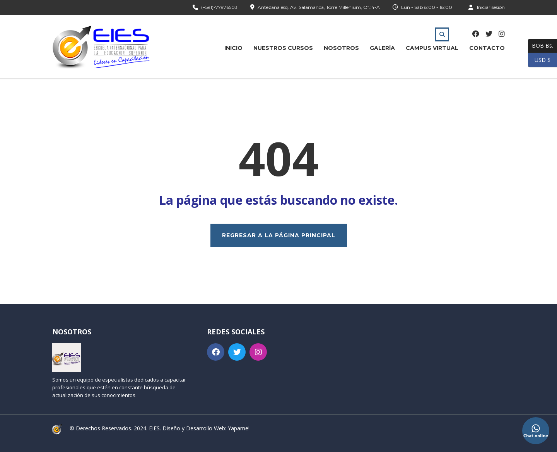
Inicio (233, 48)
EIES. (155, 428)
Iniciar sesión (486, 7)
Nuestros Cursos (283, 48)
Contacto (487, 48)
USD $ (539, 60)
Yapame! (238, 428)
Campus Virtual (432, 48)
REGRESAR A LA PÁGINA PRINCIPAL (278, 235)
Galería (382, 48)
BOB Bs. (540, 46)
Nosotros (341, 48)
